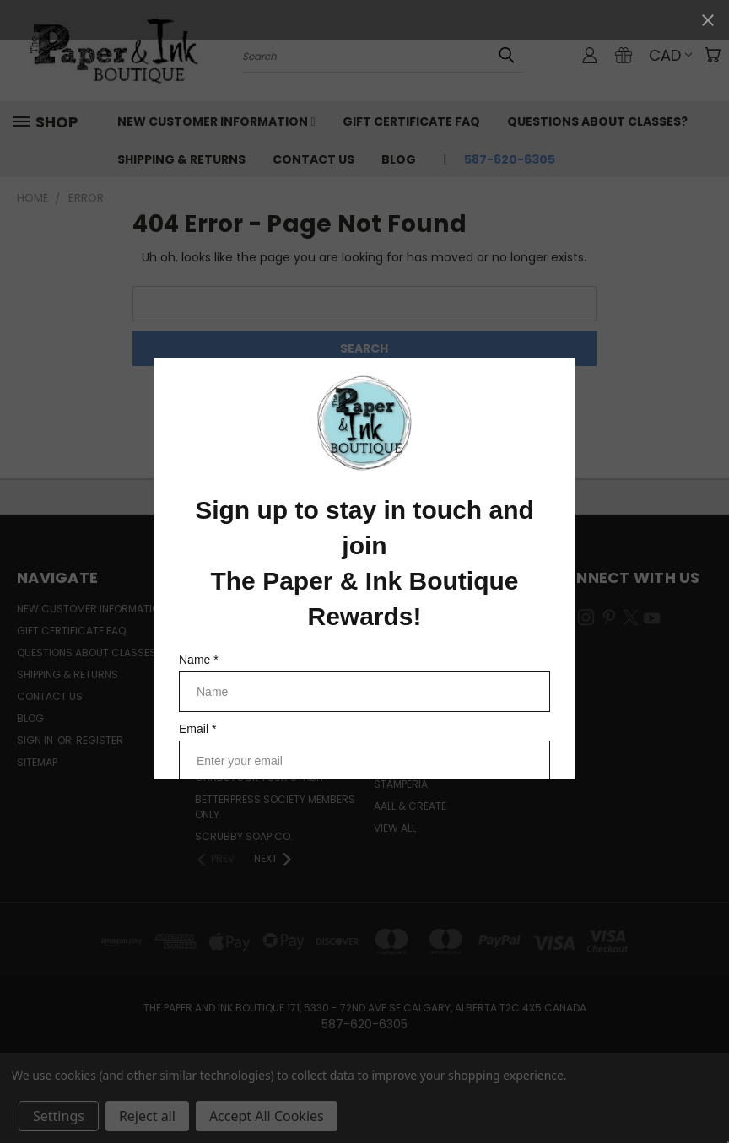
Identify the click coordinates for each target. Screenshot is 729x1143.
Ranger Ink (403, 608)
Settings (58, 1116)
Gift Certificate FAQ (411, 121)
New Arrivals (231, 696)
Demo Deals (225, 718)
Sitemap (37, 762)
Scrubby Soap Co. (244, 836)
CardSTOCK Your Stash (259, 777)
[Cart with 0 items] (712, 54)
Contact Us (313, 159)
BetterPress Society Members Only (275, 807)
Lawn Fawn (403, 696)
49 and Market (412, 762)
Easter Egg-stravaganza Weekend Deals (265, 748)
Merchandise (230, 608)
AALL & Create (410, 806)
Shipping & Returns (181, 159)
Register (99, 740)
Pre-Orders (226, 652)
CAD (670, 55)
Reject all (147, 1116)
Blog (398, 159)
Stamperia (401, 784)
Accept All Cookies (266, 1116)
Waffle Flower (412, 674)
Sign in (36, 740)
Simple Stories (412, 740)
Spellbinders (407, 630)
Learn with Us (231, 630)
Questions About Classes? (597, 121)
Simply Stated (410, 652)
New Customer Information (216, 121)
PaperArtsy (404, 718)
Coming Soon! (233, 674)
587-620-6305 (509, 159)
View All (395, 828)
